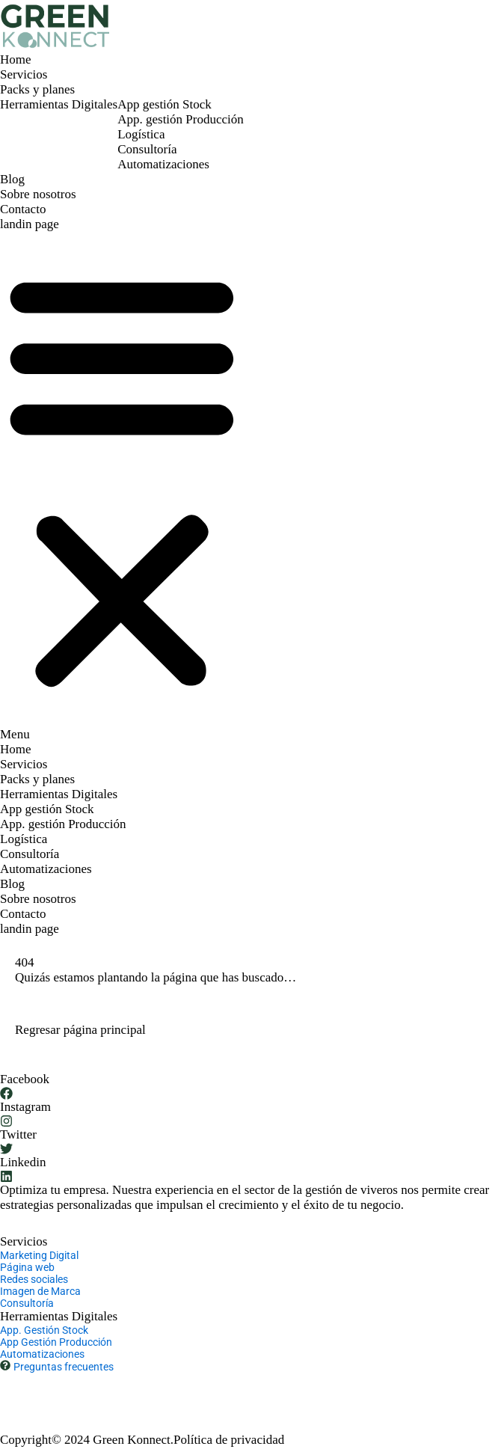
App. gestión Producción (180, 119)
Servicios (23, 74)
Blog (12, 179)
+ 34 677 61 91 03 (46, 1387)
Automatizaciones (163, 164)
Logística (141, 134)
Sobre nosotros (38, 194)
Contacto (23, 209)
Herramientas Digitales (58, 104)
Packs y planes (37, 89)
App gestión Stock (164, 104)
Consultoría (146, 149)
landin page (29, 224)
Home (15, 59)
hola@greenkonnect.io (159, 1387)
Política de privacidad (228, 1440)
